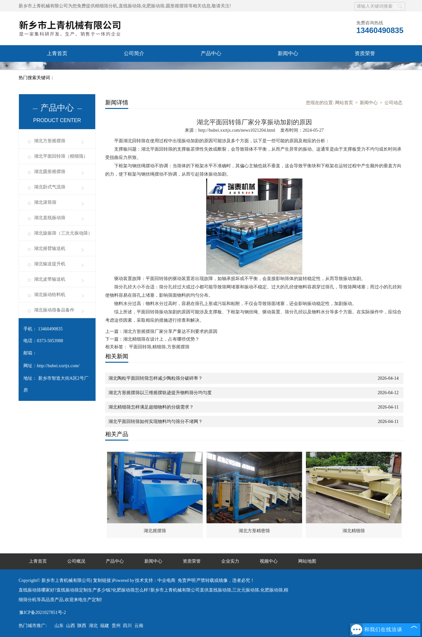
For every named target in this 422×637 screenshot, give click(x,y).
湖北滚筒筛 (45, 202)
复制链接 (102, 580)
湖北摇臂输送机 (49, 248)
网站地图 (307, 561)
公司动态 (393, 102)
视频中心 (211, 70)
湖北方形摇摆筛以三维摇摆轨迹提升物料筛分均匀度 (160, 392)
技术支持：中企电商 (155, 580)
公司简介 (134, 53)
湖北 (93, 625)
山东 (59, 625)
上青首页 (57, 53)
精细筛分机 (106, 6)
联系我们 (288, 70)
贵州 (116, 625)
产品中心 (211, 53)
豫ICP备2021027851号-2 (42, 612)
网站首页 (344, 102)
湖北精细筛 (353, 530)
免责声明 (187, 580)
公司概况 (76, 561)
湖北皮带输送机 (49, 279)
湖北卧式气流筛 (49, 187)
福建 (104, 625)
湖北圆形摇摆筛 (49, 171)
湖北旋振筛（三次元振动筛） (63, 233)
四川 (127, 625)
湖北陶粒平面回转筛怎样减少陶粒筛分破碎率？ (155, 378)
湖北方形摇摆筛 (49, 140)
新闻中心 (288, 53)
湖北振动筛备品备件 (54, 310)
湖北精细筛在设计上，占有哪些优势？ (161, 339)
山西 (70, 625)
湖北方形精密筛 (254, 530)
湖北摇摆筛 (155, 530)
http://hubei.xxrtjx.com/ (58, 365)
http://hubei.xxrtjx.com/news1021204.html (236, 130)
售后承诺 (57, 70)
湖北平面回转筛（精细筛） (61, 156)
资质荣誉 (365, 53)
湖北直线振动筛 (49, 217)
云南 (138, 625)
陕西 (81, 625)
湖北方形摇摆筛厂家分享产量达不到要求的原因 (170, 331)
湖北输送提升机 (49, 263)
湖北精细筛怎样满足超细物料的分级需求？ (151, 407)
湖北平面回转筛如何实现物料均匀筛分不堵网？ (155, 421)
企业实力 (134, 70)
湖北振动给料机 (49, 294)
